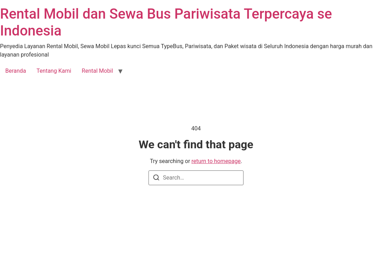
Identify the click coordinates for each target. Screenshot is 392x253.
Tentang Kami (54, 70)
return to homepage (216, 161)
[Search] (156, 178)
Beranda (15, 70)
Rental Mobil (97, 70)
